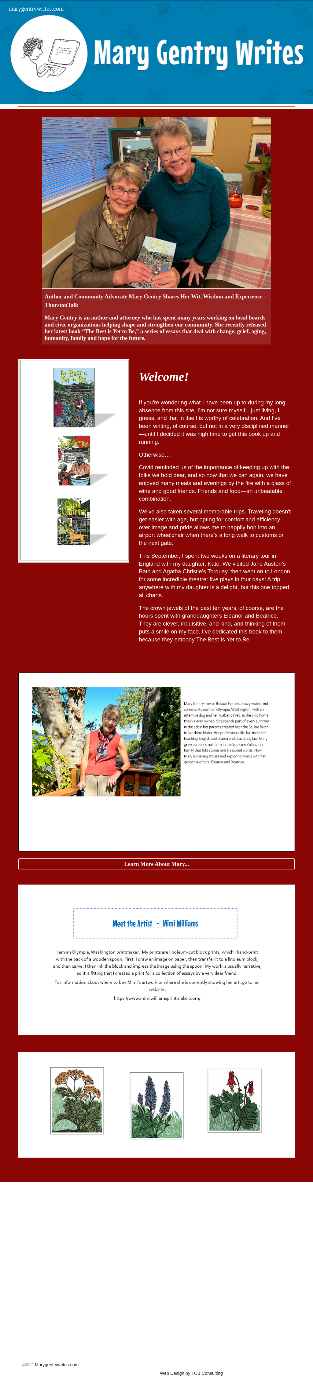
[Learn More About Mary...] (157, 864)
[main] (215, 376)
